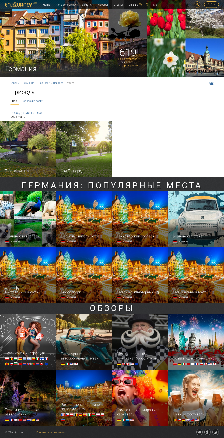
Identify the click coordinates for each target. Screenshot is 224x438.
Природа (58, 82)
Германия (28, 82)
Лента (46, 4)
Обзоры (103, 4)
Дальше (135, 4)
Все (14, 100)
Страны (118, 4)
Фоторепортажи (66, 4)
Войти (211, 4)
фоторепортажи (128, 65)
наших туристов (127, 59)
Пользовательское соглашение (50, 432)
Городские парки (32, 100)
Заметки (87, 4)
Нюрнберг (44, 82)
